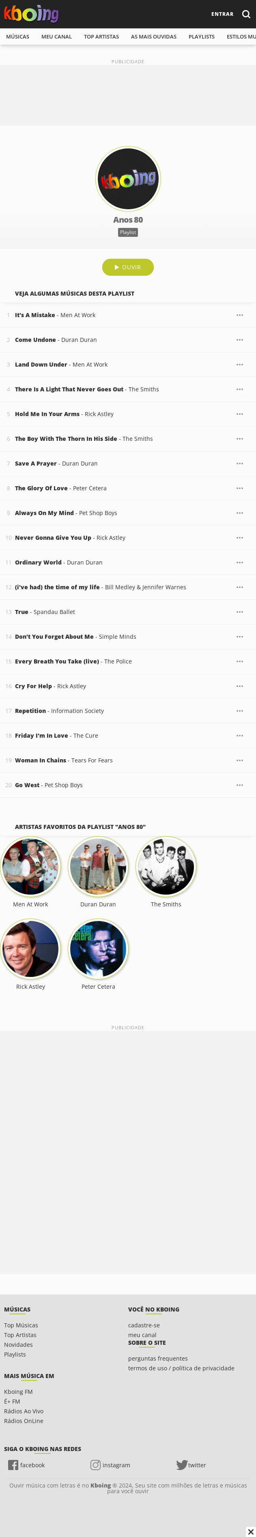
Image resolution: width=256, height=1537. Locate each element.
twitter (197, 1465)
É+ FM (12, 1401)
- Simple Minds (75, 636)
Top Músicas (21, 1325)
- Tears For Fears (64, 760)
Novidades (18, 1344)
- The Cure (56, 735)
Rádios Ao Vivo (23, 1411)
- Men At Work (55, 315)
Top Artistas (20, 1335)
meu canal (56, 36)
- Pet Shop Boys (66, 513)
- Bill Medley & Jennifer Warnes (100, 587)
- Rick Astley (64, 414)
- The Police (73, 661)
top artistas (101, 36)
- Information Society (59, 711)
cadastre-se (144, 1325)
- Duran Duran (56, 339)
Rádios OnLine (23, 1421)
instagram (116, 1465)
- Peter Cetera (61, 488)
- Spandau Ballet (45, 612)
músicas (17, 36)
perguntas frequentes (158, 1358)
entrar (222, 14)
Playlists (15, 1354)
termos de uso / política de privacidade (181, 1368)
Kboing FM (18, 1391)
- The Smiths (87, 389)
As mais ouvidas (153, 36)
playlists (202, 36)
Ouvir (131, 267)
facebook (32, 1465)
